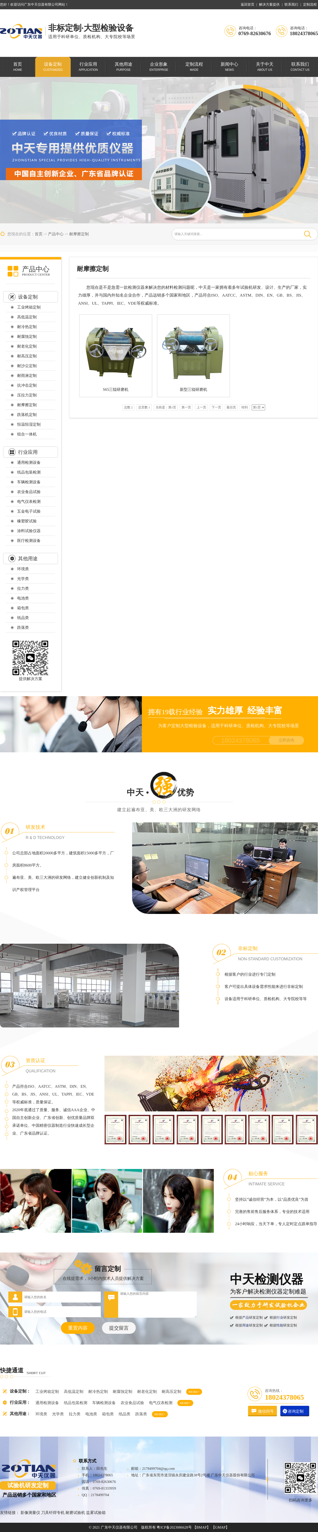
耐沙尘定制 (27, 366)
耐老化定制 (27, 346)
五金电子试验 (29, 511)
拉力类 (23, 588)
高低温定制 (27, 317)
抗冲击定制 (27, 385)
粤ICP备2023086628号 (174, 1527)
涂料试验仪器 (29, 531)
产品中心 (56, 234)
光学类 (23, 579)
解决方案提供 (269, 4)
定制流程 (310, 4)
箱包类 (23, 608)
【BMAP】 (202, 1527)
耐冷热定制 (27, 327)
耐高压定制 (27, 356)
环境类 (23, 569)
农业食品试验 (29, 492)
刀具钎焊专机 (53, 1513)
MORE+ (194, 1392)
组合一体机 (27, 434)
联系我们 (291, 4)
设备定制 (28, 297)
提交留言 (119, 1328)
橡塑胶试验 (27, 521)
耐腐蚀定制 (27, 336)
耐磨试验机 (75, 1513)
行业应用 (28, 452)
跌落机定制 (27, 415)
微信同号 (266, 1411)
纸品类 (23, 618)
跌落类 (23, 627)
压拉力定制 (27, 395)
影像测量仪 (30, 1513)
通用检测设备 (29, 462)
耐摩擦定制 (79, 234)
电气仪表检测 (29, 501)
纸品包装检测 (29, 472)
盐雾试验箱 (96, 1513)
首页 (39, 234)
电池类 (23, 598)
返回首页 (247, 4)
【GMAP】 (220, 1527)
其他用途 (28, 558)
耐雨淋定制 (27, 375)
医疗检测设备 (29, 540)
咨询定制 (296, 1411)
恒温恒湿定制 (29, 424)
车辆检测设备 (29, 482)
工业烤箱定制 (29, 307)
